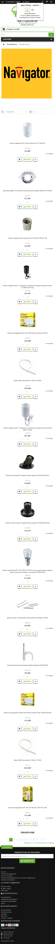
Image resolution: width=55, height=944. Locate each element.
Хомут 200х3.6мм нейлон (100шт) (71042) (27, 380)
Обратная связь (6, 886)
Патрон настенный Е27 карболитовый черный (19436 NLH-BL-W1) (27, 475)
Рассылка (4, 916)
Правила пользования (8, 880)
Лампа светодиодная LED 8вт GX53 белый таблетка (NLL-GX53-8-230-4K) (27, 713)
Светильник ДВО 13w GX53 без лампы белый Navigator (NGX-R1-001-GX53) (27, 191)
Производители (6, 897)
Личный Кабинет (6, 910)
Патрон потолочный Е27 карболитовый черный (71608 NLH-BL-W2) (27, 523)
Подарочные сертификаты (9, 899)
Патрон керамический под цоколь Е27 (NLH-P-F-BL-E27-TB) (27, 238)
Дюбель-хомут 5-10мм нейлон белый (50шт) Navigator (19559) (27, 618)
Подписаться (27, 861)
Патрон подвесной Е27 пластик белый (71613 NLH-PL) (27, 143)
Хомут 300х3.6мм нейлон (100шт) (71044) (27, 760)
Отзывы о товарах (6, 918)
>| (44, 840)
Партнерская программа (8, 901)
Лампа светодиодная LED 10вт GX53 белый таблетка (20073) (27, 333)
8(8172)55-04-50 (27, 20)
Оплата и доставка (7, 876)
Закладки (4, 914)
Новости (3, 872)
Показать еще (27, 832)
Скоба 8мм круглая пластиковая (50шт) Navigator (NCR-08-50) (27, 665)
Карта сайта (4, 890)
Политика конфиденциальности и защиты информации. (18, 878)
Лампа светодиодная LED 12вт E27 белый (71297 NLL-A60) (27, 807)
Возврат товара (6, 888)
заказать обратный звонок (27, 23)
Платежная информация (8, 874)
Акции (3, 903)
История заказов (6, 912)
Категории (27, 39)
